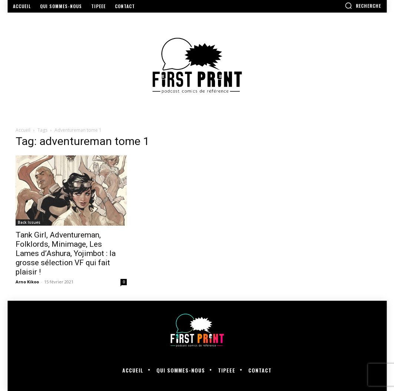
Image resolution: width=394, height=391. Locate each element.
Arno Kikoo (27, 281)
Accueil (23, 130)
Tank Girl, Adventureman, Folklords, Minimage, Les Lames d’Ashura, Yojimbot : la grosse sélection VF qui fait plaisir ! (66, 253)
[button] (363, 5)
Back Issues (29, 222)
